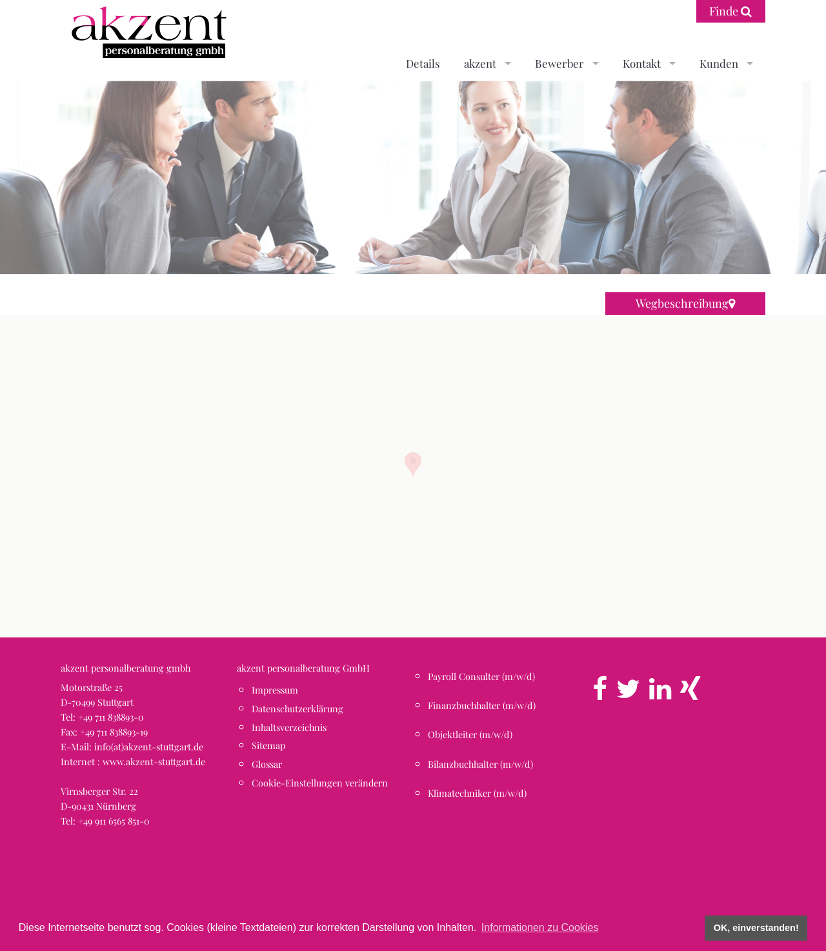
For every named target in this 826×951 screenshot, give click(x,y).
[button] (413, 464)
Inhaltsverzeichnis (289, 727)
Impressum (275, 689)
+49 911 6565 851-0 (114, 820)
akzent (480, 63)
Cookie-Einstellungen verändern (320, 782)
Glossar (267, 763)
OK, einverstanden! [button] (756, 928)
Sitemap (268, 745)
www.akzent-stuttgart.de (154, 761)
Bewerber (559, 63)
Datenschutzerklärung (297, 708)
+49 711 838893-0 (111, 716)
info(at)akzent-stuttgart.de (148, 746)
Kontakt (642, 63)
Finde (730, 11)
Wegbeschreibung (685, 303)
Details (423, 63)
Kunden (719, 63)
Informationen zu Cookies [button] (539, 927)
